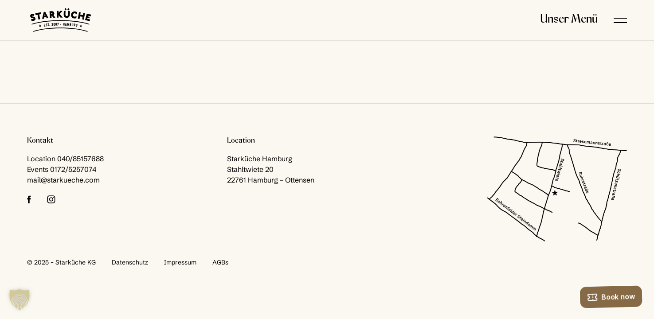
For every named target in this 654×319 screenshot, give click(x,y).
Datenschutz (130, 262)
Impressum (180, 262)
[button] (620, 20)
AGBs (220, 262)
